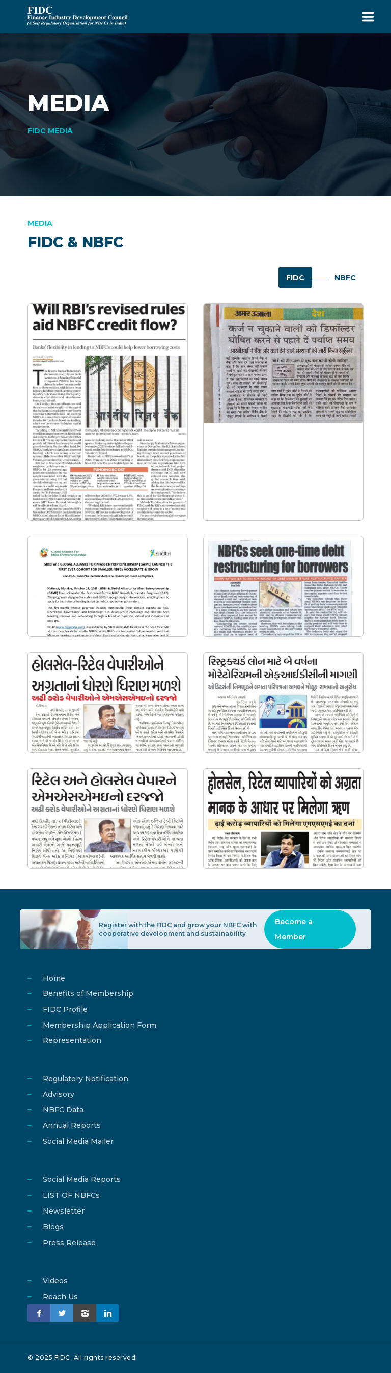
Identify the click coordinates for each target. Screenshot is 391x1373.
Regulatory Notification (85, 1078)
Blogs (53, 1226)
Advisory (58, 1094)
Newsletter (64, 1211)
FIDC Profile (65, 1009)
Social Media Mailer (78, 1141)
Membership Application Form (99, 1025)
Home (54, 978)
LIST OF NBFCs (71, 1195)
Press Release (69, 1242)
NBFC (345, 277)
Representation (72, 1040)
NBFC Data (63, 1109)
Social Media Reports (82, 1179)
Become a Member (294, 929)
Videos (55, 1280)
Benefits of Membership (88, 993)
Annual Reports (72, 1125)
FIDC (295, 277)
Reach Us (60, 1296)
